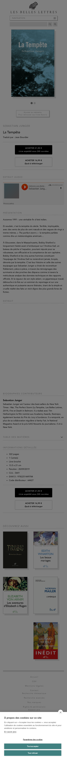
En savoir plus (10, 732)
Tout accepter (32, 746)
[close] (60, 712)
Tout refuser (33, 753)
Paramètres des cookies (32, 740)
